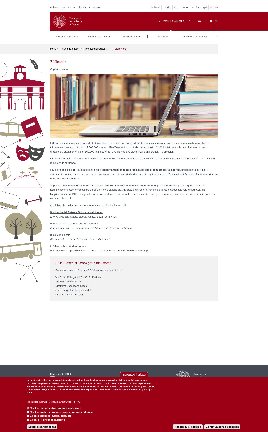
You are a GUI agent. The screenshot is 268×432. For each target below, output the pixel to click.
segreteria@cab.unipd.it (77, 290)
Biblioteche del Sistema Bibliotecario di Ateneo (76, 212)
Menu (53, 48)
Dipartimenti (84, 7)
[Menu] (199, 21)
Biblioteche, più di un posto (69, 246)
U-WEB (185, 7)
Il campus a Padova (94, 48)
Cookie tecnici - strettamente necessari (55, 408)
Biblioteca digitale (60, 234)
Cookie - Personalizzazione (47, 419)
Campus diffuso (70, 48)
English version (59, 69)
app (179, 169)
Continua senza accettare (222, 426)
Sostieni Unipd (199, 7)
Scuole (97, 7)
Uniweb (54, 7)
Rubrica (167, 7)
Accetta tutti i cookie (187, 426)
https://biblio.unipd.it (72, 294)
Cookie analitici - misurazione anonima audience (61, 412)
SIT (176, 7)
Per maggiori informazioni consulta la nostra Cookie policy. (53, 402)
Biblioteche (120, 48)
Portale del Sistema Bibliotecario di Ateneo (74, 223)
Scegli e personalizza (42, 426)
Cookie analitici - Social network (51, 415)
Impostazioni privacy (134, 374)
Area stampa (68, 7)
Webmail (155, 7)
